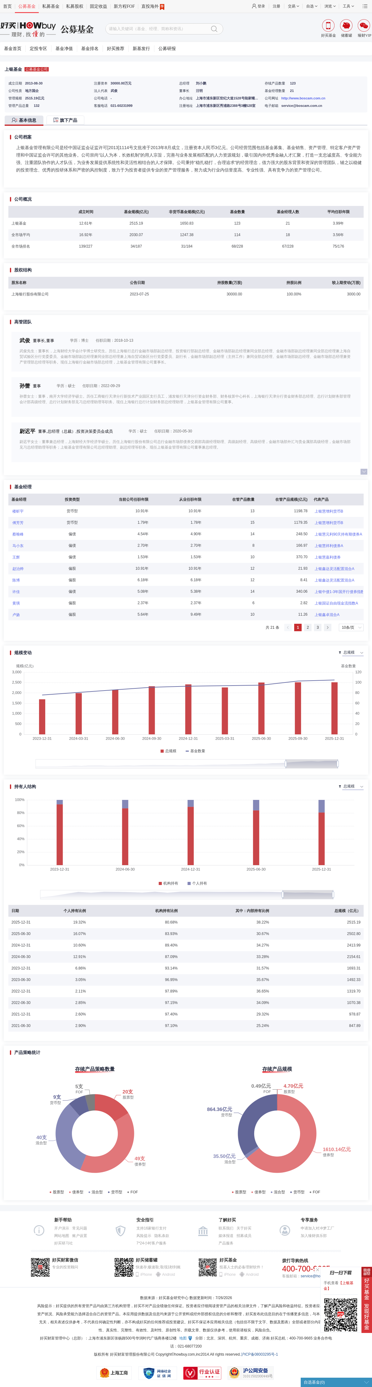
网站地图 (61, 1236)
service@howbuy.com (319, 1276)
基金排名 (90, 48)
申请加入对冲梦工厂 (317, 1228)
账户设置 (79, 1236)
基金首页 (12, 48)
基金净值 (64, 48)
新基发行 (141, 48)
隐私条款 (161, 1236)
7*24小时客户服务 (151, 1243)
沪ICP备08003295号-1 (259, 1354)
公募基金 (27, 6)
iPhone (146, 1274)
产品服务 (226, 1243)
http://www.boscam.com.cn (303, 98)
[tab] (25, 121)
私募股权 (74, 6)
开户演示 (61, 1228)
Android (168, 1274)
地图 (183, 1338)
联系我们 (226, 1228)
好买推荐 (115, 48)
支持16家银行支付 (151, 1228)
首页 (7, 6)
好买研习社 (63, 1243)
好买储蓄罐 (146, 1260)
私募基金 (51, 6)
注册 (276, 6)
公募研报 (167, 48)
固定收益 (98, 6)
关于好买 (244, 1228)
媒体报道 (226, 1236)
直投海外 (152, 6)
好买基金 (228, 1260)
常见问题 (79, 1228)
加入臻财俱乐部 (314, 1236)
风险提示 (143, 1236)
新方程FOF (124, 6)
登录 (261, 6)
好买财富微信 (65, 1260)
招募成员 (244, 1236)
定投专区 (38, 48)
